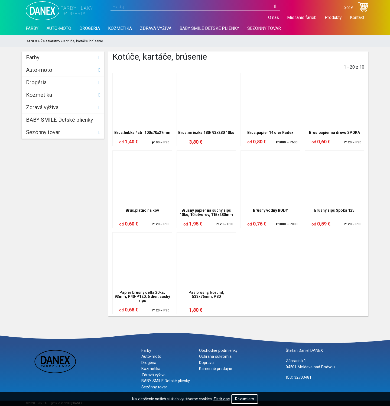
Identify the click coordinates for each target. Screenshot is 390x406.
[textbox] (195, 7)
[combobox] (195, 7)
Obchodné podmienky (218, 350)
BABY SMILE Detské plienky (209, 28)
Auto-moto (59, 28)
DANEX (31, 41)
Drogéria (89, 28)
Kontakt (357, 17)
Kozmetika (120, 28)
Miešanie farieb (302, 17)
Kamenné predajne (215, 368)
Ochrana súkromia (215, 356)
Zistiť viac (221, 399)
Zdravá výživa (155, 28)
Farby (32, 28)
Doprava (206, 362)
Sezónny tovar (264, 28)
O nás (273, 17)
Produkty (333, 17)
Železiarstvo (50, 41)
